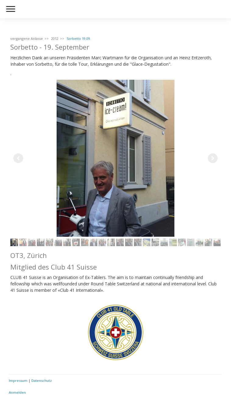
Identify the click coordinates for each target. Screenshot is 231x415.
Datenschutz (41, 380)
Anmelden (17, 392)
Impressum (18, 380)
